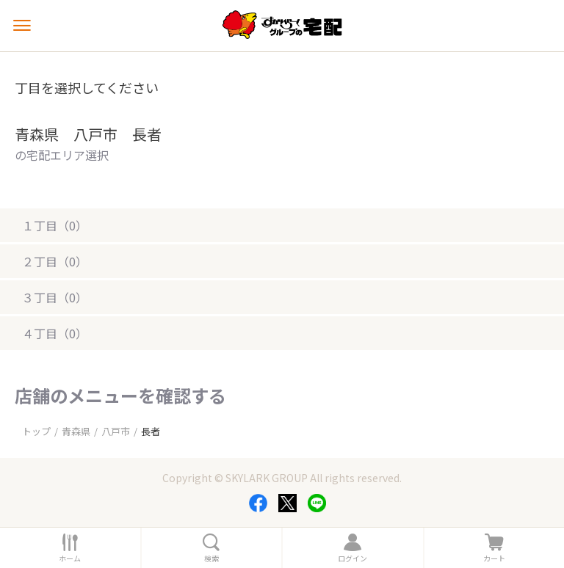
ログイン (352, 558)
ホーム (70, 558)
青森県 (76, 431)
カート (494, 558)
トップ (36, 431)
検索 (211, 558)
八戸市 (115, 431)
